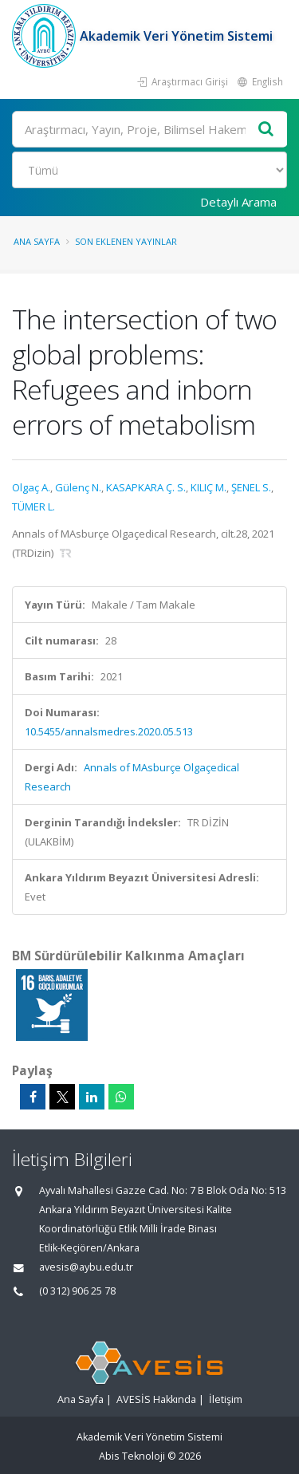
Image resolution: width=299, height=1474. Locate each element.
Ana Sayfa (37, 241)
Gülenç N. (78, 487)
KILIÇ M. (208, 487)
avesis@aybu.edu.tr (86, 1267)
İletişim (225, 1399)
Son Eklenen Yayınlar (126, 241)
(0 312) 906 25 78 (77, 1291)
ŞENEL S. (251, 487)
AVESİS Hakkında (156, 1399)
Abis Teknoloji (132, 1456)
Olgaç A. (31, 487)
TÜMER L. (33, 506)
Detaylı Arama (238, 202)
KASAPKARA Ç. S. (146, 487)
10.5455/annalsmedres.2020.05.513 (109, 731)
